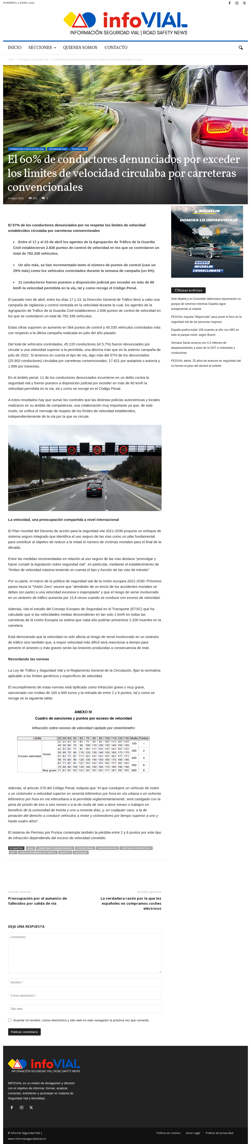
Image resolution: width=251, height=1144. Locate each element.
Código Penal (85, 848)
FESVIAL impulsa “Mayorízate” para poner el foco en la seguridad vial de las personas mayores (206, 319)
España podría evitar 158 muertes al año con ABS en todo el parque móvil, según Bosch (205, 332)
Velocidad (80, 852)
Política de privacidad (219, 1133)
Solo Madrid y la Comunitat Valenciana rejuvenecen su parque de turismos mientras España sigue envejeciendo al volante (206, 304)
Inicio (14, 48)
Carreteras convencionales (55, 848)
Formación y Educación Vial (33, 59)
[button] (240, 48)
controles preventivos (136, 848)
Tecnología (78, 149)
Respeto (65, 852)
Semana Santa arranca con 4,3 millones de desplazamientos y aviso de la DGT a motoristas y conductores (203, 348)
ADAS (31, 848)
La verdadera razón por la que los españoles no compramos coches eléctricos (131, 903)
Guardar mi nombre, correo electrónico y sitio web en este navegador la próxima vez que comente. (81, 1020)
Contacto (116, 48)
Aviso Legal (193, 1133)
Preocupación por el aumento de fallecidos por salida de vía (37, 901)
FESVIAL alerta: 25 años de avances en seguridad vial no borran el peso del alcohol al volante (206, 363)
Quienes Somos (80, 48)
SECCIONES (42, 48)
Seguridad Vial (58, 149)
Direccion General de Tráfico (38, 852)
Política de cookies (169, 1133)
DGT (13, 852)
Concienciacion (107, 848)
